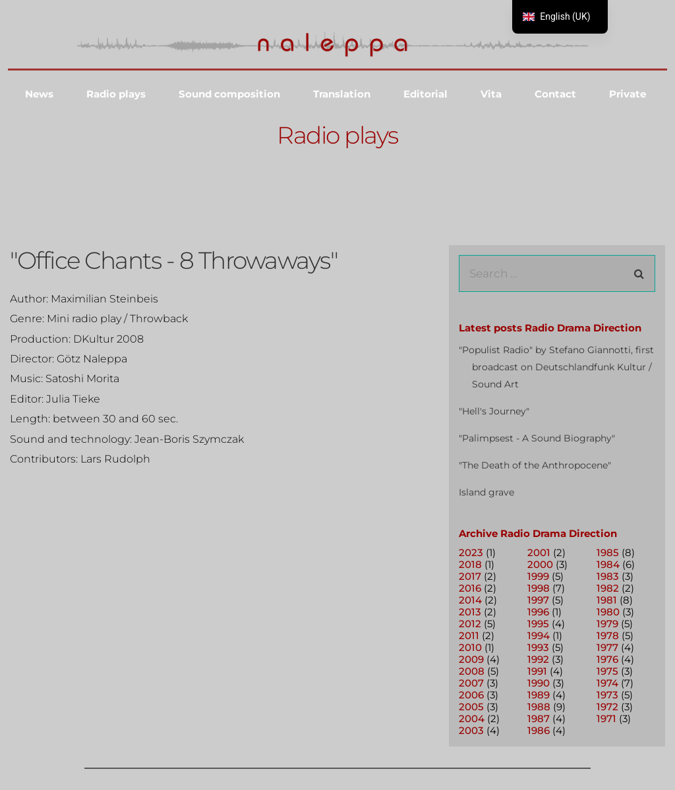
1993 (538, 647)
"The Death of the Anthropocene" (535, 465)
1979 (607, 623)
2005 (471, 706)
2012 (470, 623)
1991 (537, 671)
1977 (607, 647)
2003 (471, 730)
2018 (470, 564)
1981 (607, 600)
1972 (607, 706)
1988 (538, 706)
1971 (606, 718)
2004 (471, 718)
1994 (538, 635)
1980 (608, 612)
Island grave (486, 492)
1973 (607, 695)
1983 (608, 576)
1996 (538, 612)
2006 (471, 695)
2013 (470, 612)
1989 (538, 695)
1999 (538, 576)
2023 (471, 552)
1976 (607, 659)
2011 (469, 635)
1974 (607, 683)
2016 (470, 588)
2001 (538, 552)
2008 (471, 671)
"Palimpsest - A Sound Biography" (537, 438)
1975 (607, 671)
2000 (540, 564)
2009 (471, 659)
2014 (470, 600)
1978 (608, 635)
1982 (608, 588)
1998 (538, 588)
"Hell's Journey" (494, 411)
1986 (538, 730)
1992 (538, 659)
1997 (538, 600)
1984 (608, 564)
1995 (538, 623)
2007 (471, 683)
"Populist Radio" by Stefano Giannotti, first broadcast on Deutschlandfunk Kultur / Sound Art (556, 367)
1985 (608, 552)
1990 (538, 683)
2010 (470, 647)
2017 (470, 576)
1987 (538, 718)
